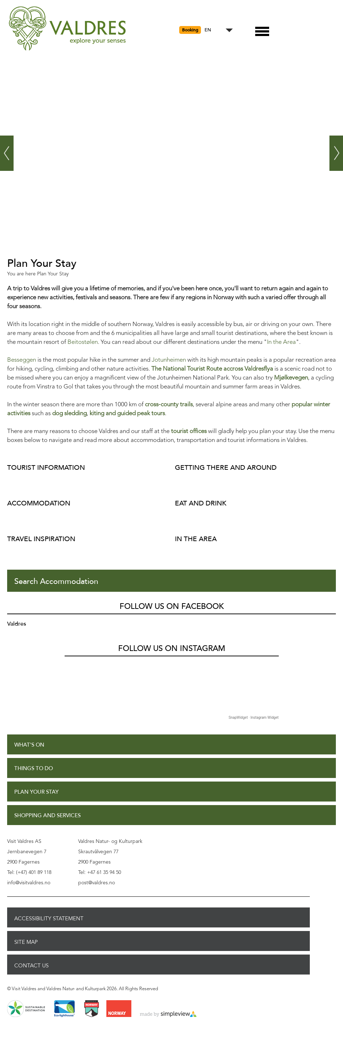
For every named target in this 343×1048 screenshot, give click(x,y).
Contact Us (31, 965)
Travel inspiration (41, 539)
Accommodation (38, 503)
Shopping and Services (47, 815)
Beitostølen (82, 342)
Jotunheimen (169, 360)
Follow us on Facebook (172, 606)
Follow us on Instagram (171, 648)
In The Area (196, 539)
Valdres (16, 623)
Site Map (26, 942)
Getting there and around (226, 467)
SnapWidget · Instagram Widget (254, 717)
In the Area (281, 342)
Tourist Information (46, 467)
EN (208, 30)
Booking (190, 29)
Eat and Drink (200, 503)
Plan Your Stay (36, 792)
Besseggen (21, 360)
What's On (29, 745)
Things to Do (33, 768)
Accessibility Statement (49, 918)
